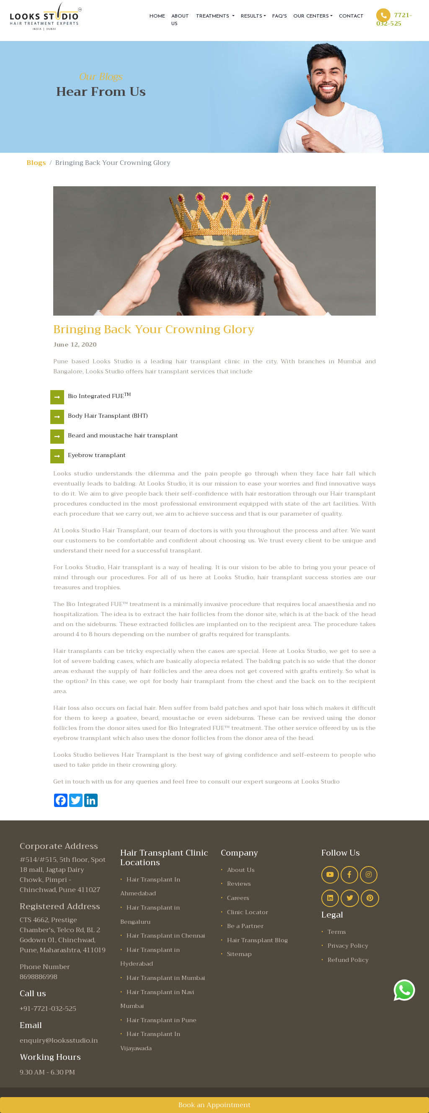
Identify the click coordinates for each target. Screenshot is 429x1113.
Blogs (36, 163)
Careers (238, 898)
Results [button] (251, 16)
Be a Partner (245, 926)
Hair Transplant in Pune (161, 1020)
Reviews (239, 884)
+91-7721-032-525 (48, 1009)
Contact (351, 16)
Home (157, 16)
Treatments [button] (213, 16)
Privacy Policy (348, 946)
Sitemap (239, 954)
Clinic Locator (247, 912)
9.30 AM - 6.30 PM (47, 1072)
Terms (337, 932)
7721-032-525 (394, 19)
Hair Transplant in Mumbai (166, 978)
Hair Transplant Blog (257, 940)
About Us (180, 20)
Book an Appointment (214, 1105)
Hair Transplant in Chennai (166, 935)
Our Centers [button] (311, 16)
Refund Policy (348, 960)
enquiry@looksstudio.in (59, 1040)
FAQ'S (279, 16)
